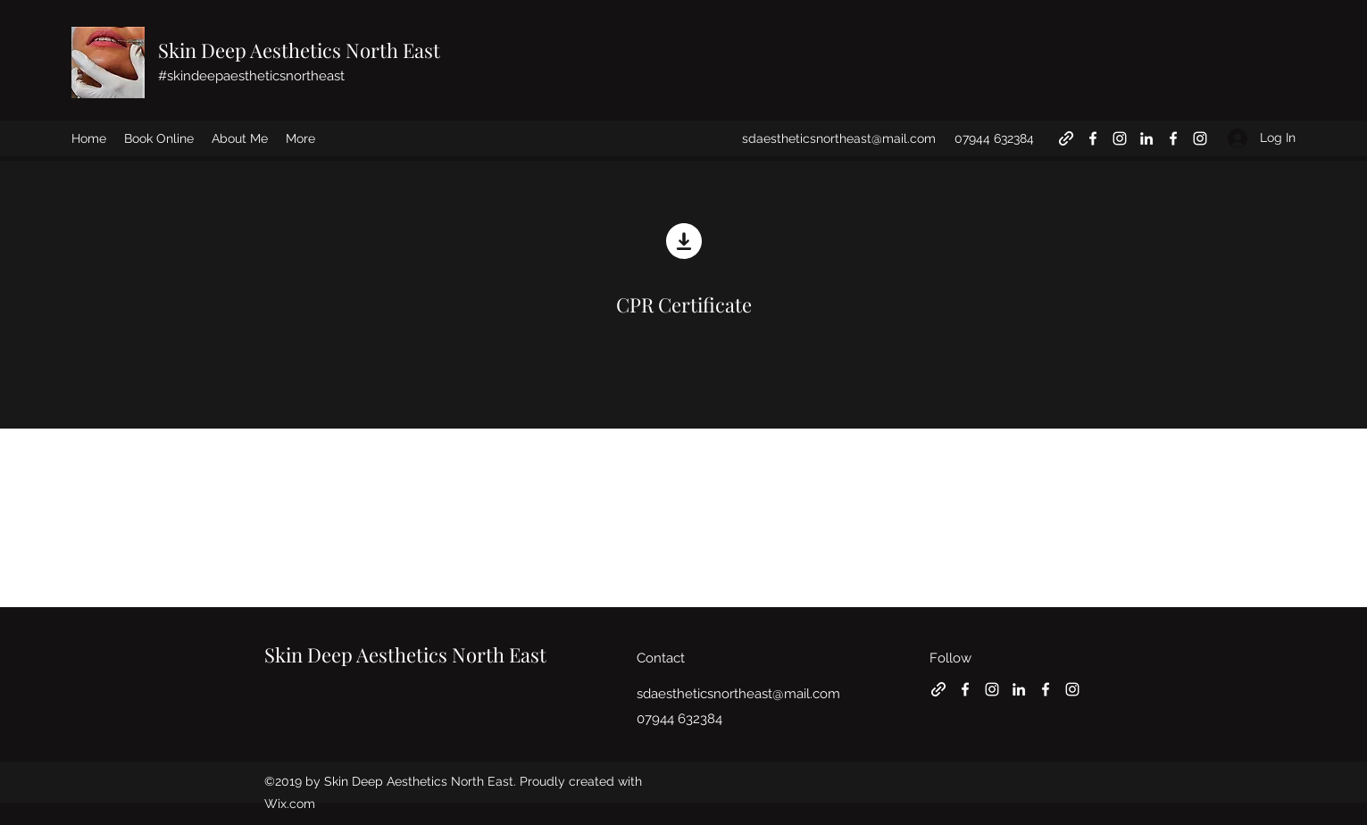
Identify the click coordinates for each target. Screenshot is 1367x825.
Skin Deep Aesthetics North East (299, 50)
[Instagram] (1120, 138)
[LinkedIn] (1146, 138)
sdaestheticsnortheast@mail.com (839, 138)
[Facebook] (1093, 138)
